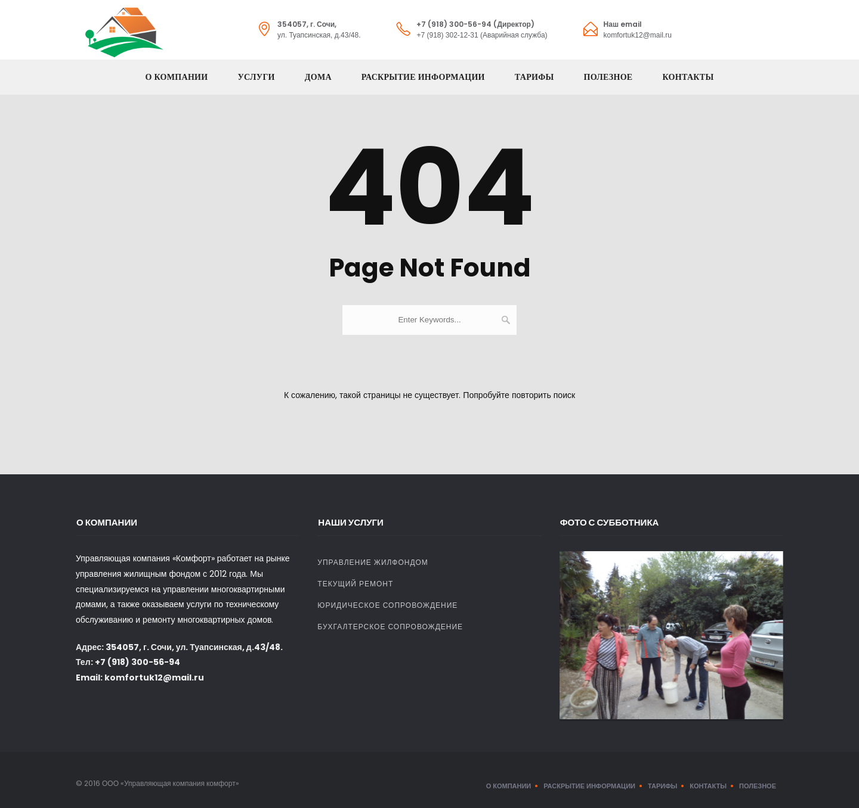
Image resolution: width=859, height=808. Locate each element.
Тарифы (534, 77)
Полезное (608, 77)
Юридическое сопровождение (387, 605)
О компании (177, 77)
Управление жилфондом (372, 562)
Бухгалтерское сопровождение (390, 626)
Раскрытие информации (423, 77)
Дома (318, 77)
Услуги (255, 77)
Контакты (688, 77)
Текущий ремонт (355, 584)
